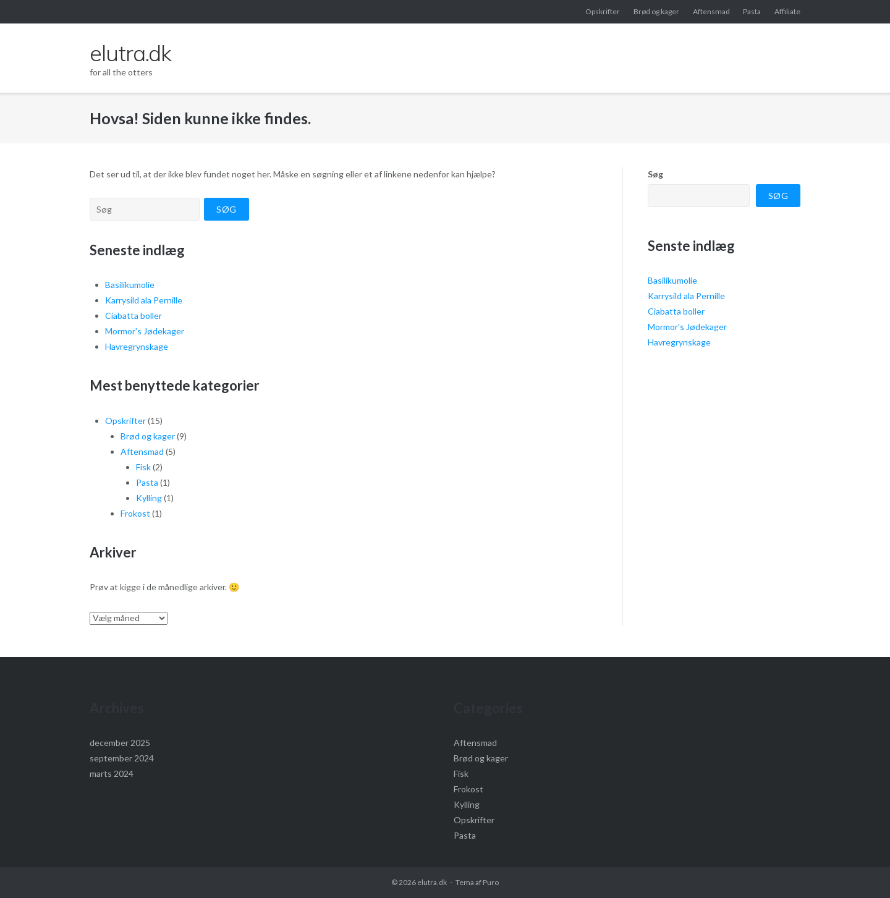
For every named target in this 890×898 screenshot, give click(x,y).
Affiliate (787, 11)
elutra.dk (432, 882)
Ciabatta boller (133, 315)
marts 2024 (112, 773)
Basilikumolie (130, 284)
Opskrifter (602, 11)
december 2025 (120, 742)
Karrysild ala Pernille (143, 300)
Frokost (135, 513)
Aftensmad (711, 11)
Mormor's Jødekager (144, 331)
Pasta (752, 11)
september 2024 (122, 758)
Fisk (143, 467)
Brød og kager (656, 11)
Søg (655, 174)
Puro (491, 882)
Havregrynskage (136, 346)
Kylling (149, 498)
